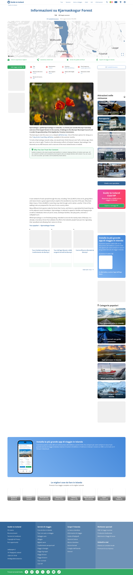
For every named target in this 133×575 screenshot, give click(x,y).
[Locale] (111, 2)
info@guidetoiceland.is (14, 558)
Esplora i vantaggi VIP (111, 206)
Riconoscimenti (12, 533)
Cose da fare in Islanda (44, 530)
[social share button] (53, 19)
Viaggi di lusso (42, 554)
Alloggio (40, 539)
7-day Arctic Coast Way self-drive (42, 137)
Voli (92, 2)
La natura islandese (74, 530)
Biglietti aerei (41, 542)
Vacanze (68, 2)
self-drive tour (62, 135)
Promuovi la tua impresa (105, 548)
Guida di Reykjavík (73, 536)
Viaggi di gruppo (42, 551)
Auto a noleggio (77, 2)
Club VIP (40, 564)
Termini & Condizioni (14, 536)
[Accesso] (125, 2)
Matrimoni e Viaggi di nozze (106, 536)
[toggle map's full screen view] (122, 54)
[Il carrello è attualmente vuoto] (120, 2)
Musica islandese (73, 542)
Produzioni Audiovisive (105, 533)
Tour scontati (41, 561)
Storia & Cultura (73, 539)
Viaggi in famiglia (42, 548)
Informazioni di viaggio (75, 533)
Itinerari (70, 551)
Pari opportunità (12, 542)
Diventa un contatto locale (106, 545)
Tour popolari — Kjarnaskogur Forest (42, 225)
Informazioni (99, 2)
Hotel (86, 2)
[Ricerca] (107, 2)
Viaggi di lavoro (42, 557)
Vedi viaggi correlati (16, 67)
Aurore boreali (72, 545)
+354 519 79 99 (12, 555)
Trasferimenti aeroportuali (46, 545)
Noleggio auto (41, 536)
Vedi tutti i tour (88, 269)
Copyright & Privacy (13, 539)
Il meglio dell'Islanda (74, 548)
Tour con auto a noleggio (45, 533)
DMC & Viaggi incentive (105, 530)
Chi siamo (10, 530)
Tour (61, 2)
